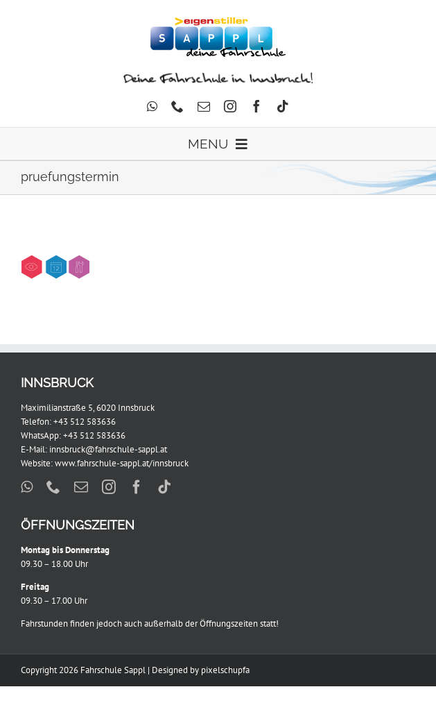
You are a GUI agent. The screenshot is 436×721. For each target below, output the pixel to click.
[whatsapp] (152, 106)
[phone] (177, 106)
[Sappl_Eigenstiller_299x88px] (218, 22)
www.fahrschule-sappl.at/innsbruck (122, 463)
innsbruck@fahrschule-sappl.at (108, 449)
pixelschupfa (225, 670)
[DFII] (218, 75)
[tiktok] (283, 106)
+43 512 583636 (84, 421)
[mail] (204, 106)
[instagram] (230, 106)
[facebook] (256, 106)
